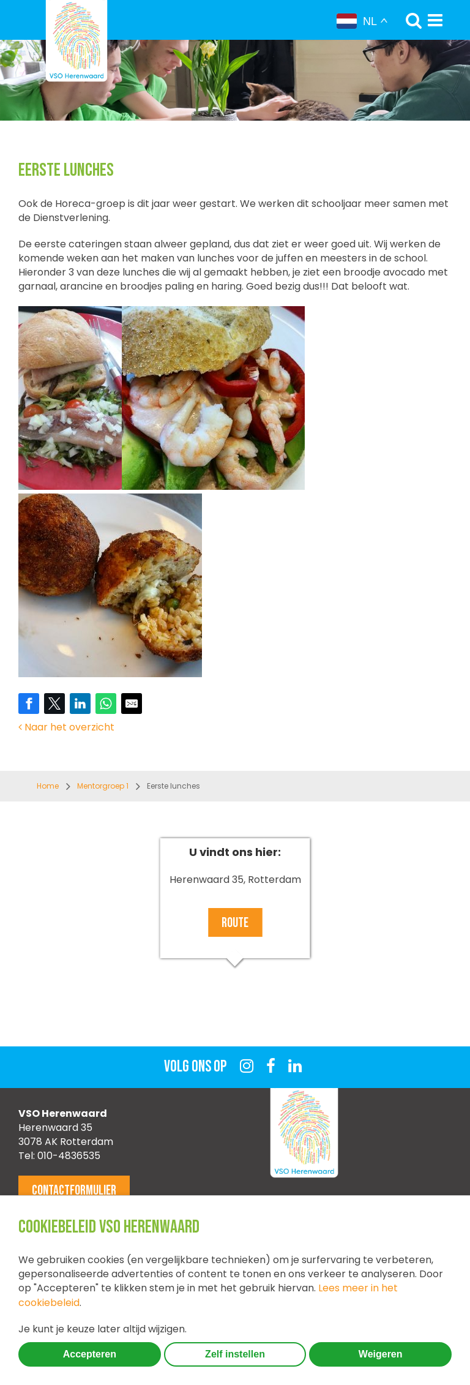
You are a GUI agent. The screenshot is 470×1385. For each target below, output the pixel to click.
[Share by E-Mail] (131, 703)
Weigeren (381, 1354)
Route (235, 923)
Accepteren (89, 1354)
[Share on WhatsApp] (105, 703)
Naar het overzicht (66, 727)
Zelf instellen (235, 1354)
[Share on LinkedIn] (80, 703)
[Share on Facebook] (28, 703)
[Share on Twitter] (54, 703)
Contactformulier (74, 1190)
